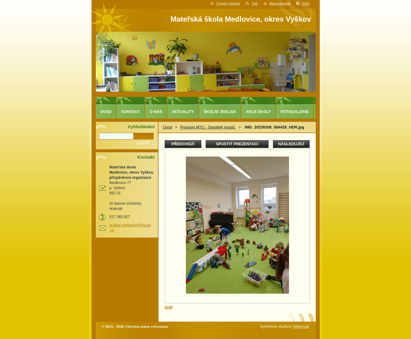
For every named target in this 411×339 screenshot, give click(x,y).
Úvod (167, 127)
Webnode (301, 326)
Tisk (255, 3)
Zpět (169, 307)
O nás (156, 111)
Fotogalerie (295, 111)
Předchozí (182, 144)
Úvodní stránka (228, 3)
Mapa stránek (280, 3)
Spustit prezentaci (237, 144)
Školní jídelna (220, 111)
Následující (291, 144)
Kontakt (130, 111)
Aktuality (183, 111)
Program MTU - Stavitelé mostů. (208, 127)
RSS (306, 3)
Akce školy (258, 111)
